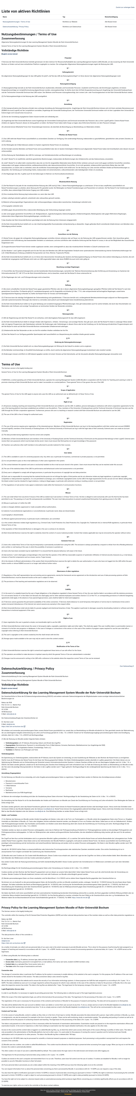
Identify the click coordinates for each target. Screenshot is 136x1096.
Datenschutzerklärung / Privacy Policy (79, 1091)
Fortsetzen (68, 1094)
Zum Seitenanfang (127, 666)
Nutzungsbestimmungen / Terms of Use (57, 1091)
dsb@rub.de (11, 724)
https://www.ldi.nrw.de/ (80, 898)
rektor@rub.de (11, 714)
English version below (9, 54)
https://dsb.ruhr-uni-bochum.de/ (12, 726)
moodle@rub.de (48, 809)
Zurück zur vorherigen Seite (125, 7)
